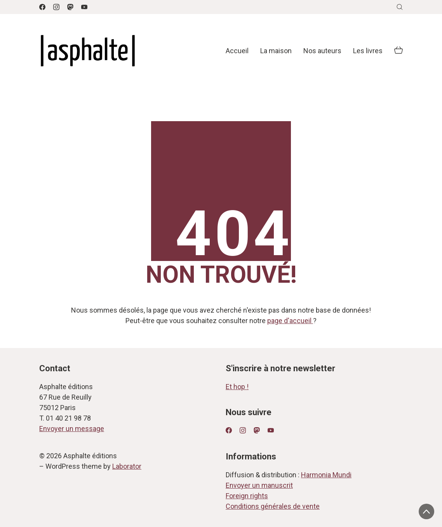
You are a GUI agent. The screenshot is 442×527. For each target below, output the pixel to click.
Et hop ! (237, 387)
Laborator (126, 466)
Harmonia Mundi (326, 475)
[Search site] (400, 7)
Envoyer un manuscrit (259, 485)
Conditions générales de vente (273, 506)
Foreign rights (247, 496)
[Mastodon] (70, 7)
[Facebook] (42, 7)
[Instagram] (56, 7)
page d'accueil (290, 321)
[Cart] (398, 51)
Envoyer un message (71, 428)
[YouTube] (84, 7)
